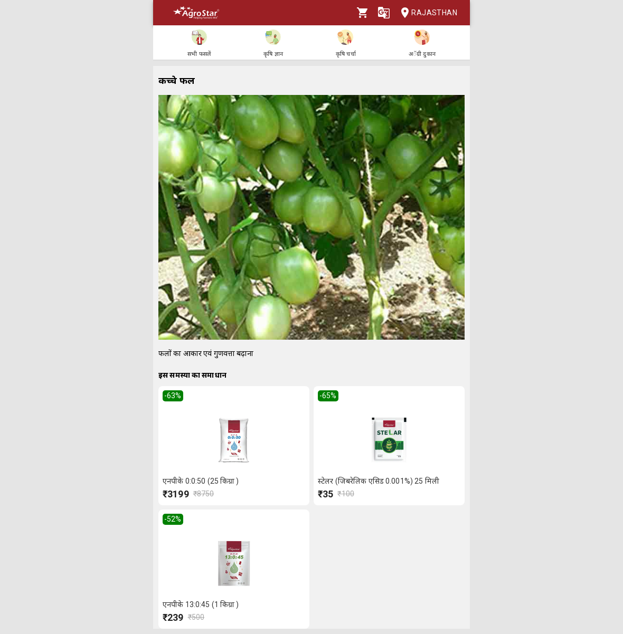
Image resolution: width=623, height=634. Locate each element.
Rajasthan (425, 13)
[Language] (383, 12)
